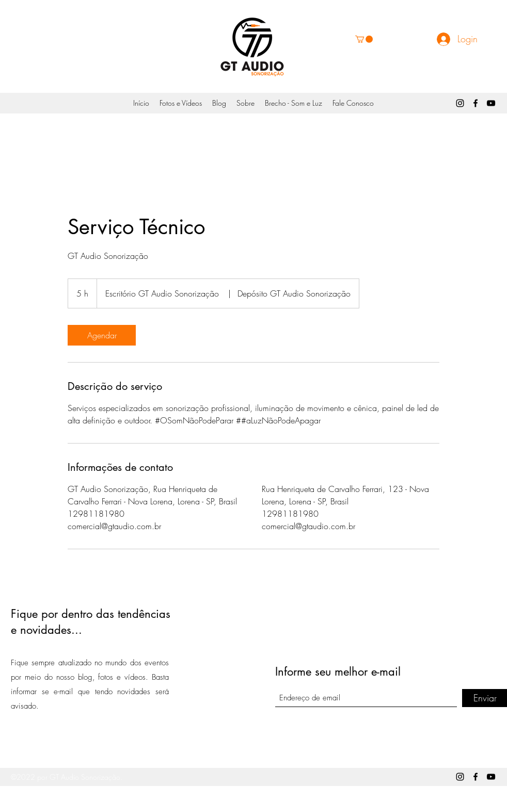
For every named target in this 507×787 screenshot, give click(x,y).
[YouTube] (491, 103)
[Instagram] (460, 103)
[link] (102, 335)
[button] (364, 39)
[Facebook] (475, 103)
